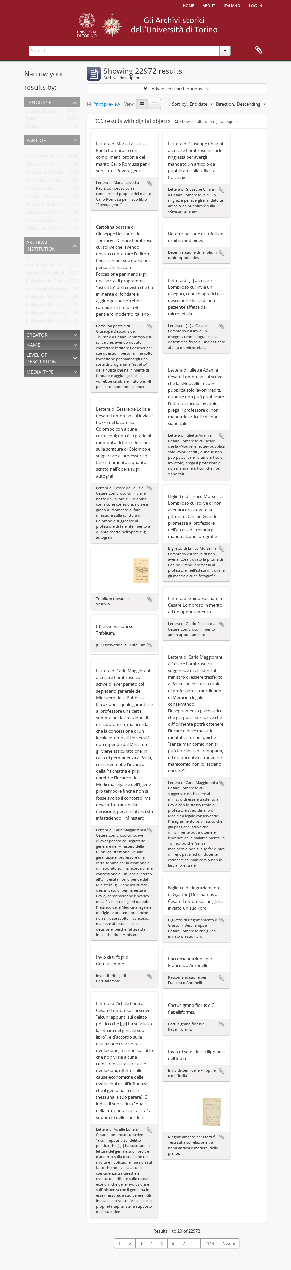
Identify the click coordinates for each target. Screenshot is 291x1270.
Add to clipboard (149, 183)
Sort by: (180, 104)
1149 (209, 1243)
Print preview (103, 104)
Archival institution (41, 245)
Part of (36, 139)
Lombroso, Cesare (44, 182)
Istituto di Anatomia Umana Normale (62, 206)
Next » (228, 1243)
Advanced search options (177, 89)
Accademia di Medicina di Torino (58, 290)
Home (188, 5)
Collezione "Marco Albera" (51, 230)
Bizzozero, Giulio (42, 190)
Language (38, 101)
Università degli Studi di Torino (56, 157)
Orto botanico (40, 166)
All (28, 149)
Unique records (41, 112)
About (209, 5)
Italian (32, 120)
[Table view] (154, 104)
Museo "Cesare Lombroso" (52, 198)
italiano (232, 5)
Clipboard (258, 50)
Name (33, 344)
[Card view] (142, 104)
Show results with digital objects (207, 121)
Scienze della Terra (44, 214)
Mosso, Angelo (40, 222)
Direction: (225, 104)
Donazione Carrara (44, 174)
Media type (40, 371)
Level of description (41, 357)
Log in (255, 5)
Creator (37, 334)
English (33, 128)
